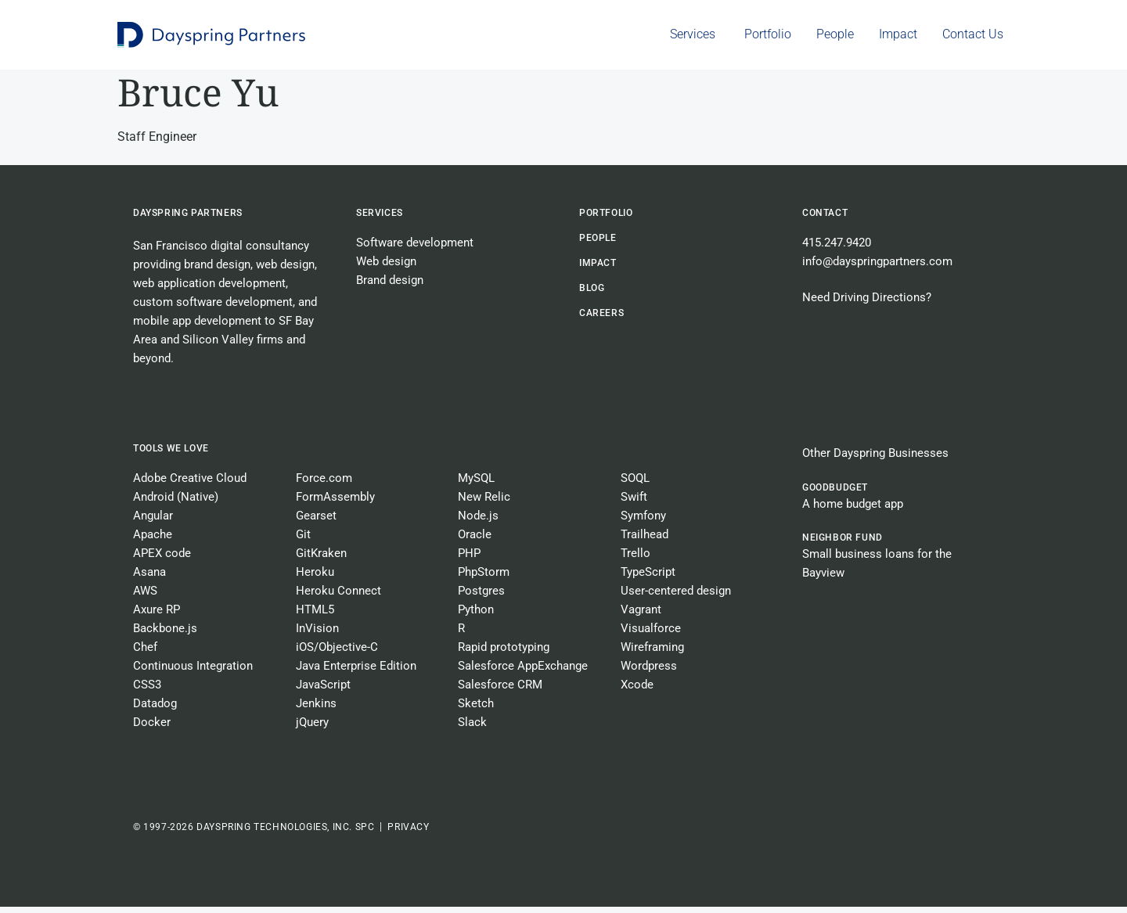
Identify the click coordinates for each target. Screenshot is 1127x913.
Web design (386, 268)
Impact (598, 269)
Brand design (389, 286)
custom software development (213, 308)
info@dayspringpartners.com (877, 268)
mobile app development (197, 327)
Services (379, 219)
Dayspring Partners (188, 219)
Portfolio (605, 219)
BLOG (591, 294)
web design (285, 271)
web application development (209, 289)
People (598, 244)
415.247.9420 (836, 249)
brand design (217, 271)
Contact (825, 219)
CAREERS (601, 319)
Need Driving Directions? (866, 304)
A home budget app (852, 510)
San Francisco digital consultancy (221, 252)
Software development (414, 249)
